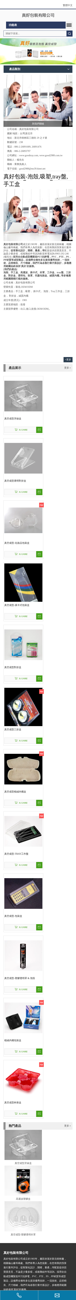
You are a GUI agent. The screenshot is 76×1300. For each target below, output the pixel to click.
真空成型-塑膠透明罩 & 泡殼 (19, 978)
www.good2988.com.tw (50, 155)
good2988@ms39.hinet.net (32, 168)
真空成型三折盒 (12, 729)
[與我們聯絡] (38, 101)
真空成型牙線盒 (12, 418)
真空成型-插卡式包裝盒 (16, 605)
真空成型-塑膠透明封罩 (23, 1234)
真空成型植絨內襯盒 (15, 791)
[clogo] (38, 15)
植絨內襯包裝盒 (12, 1040)
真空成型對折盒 (12, 667)
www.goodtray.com (28, 155)
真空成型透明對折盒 (15, 480)
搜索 (69, 33)
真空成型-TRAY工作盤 (16, 854)
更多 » (67, 368)
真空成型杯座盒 (12, 1102)
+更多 (68, 359)
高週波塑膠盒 (23, 1199)
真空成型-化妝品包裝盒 (16, 543)
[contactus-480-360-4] (38, 215)
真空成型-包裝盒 (13, 916)
